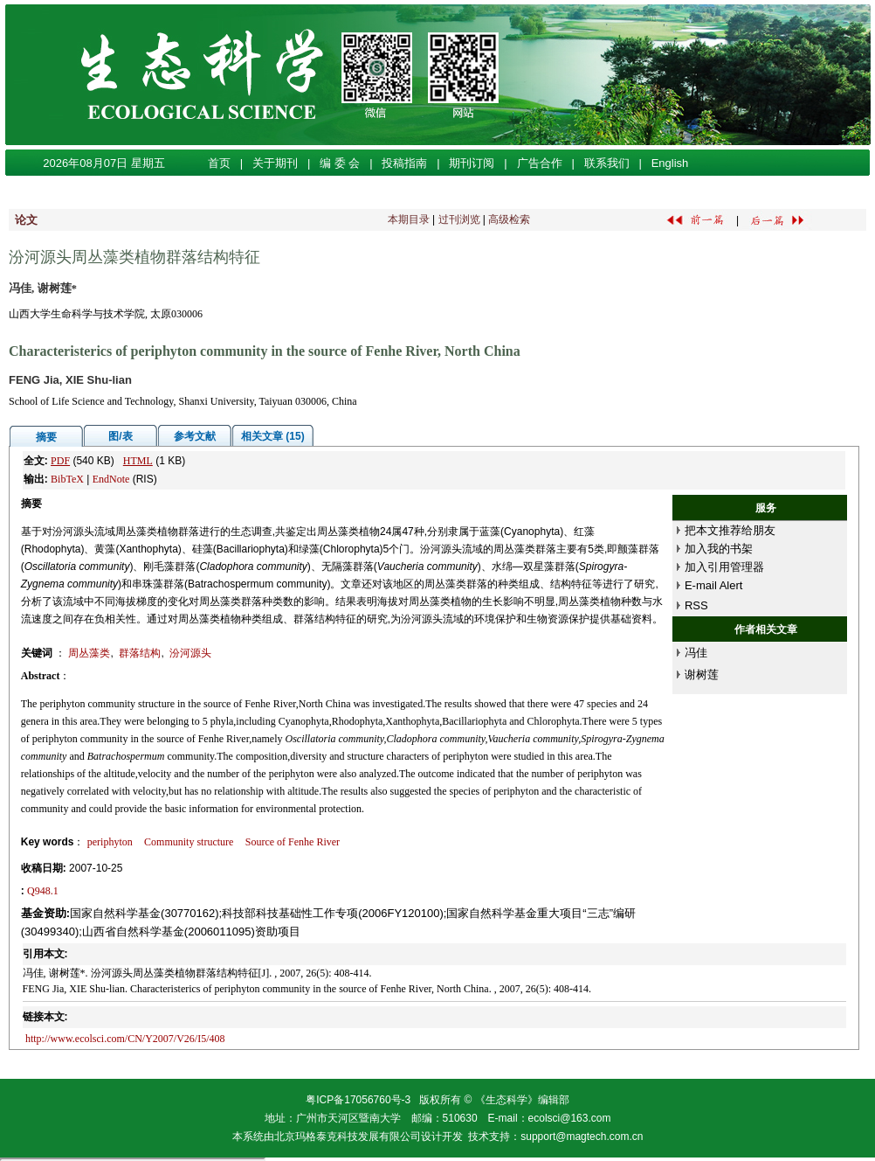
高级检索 (509, 219)
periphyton (110, 842)
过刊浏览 (459, 219)
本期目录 (409, 219)
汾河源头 (190, 653)
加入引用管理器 (724, 567)
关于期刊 (275, 163)
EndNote (111, 479)
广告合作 (539, 163)
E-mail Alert (713, 585)
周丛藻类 (89, 653)
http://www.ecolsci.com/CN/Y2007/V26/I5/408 (125, 1038)
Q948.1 (43, 891)
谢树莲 (702, 674)
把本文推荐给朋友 (730, 530)
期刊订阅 (471, 163)
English (670, 163)
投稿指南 (404, 163)
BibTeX (67, 479)
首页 (219, 163)
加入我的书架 (719, 548)
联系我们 (607, 163)
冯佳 (696, 652)
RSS (696, 605)
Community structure (188, 842)
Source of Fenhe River (292, 842)
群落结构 (140, 653)
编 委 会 (340, 163)
